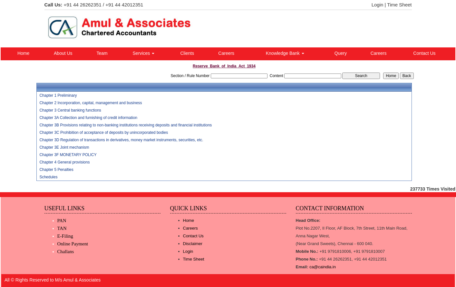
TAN (62, 228)
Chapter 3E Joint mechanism (64, 147)
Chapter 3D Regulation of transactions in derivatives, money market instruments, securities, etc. (121, 140)
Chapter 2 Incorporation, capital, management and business (90, 103)
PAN (61, 220)
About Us (63, 53)
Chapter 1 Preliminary (58, 95)
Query (341, 53)
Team (101, 53)
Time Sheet (399, 4)
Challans (65, 251)
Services (144, 53)
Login (377, 4)
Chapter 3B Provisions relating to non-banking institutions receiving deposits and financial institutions (125, 125)
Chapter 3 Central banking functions (70, 110)
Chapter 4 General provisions (64, 162)
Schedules (48, 177)
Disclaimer (193, 243)
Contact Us (424, 53)
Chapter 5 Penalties (56, 169)
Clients (187, 53)
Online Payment (72, 243)
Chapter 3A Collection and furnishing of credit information (88, 117)
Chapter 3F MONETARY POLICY (67, 155)
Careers (226, 53)
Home (23, 53)
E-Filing (65, 236)
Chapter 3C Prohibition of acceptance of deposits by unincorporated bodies (103, 132)
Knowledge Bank (285, 53)
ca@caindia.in (322, 266)
